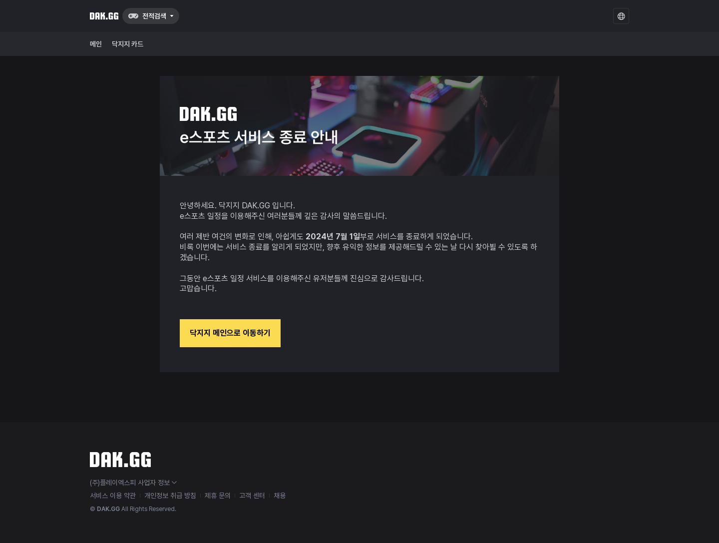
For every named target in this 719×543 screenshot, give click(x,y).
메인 (96, 44)
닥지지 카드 (127, 44)
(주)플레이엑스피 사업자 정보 (133, 482)
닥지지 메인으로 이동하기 (230, 333)
